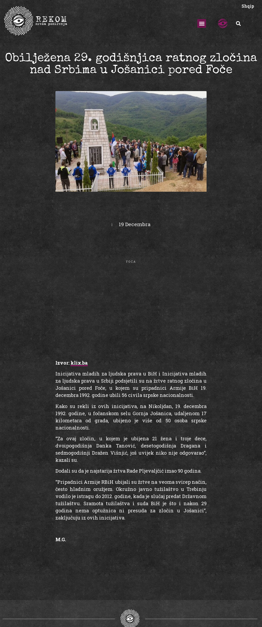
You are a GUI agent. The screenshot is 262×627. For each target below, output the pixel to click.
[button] (201, 23)
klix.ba (79, 363)
